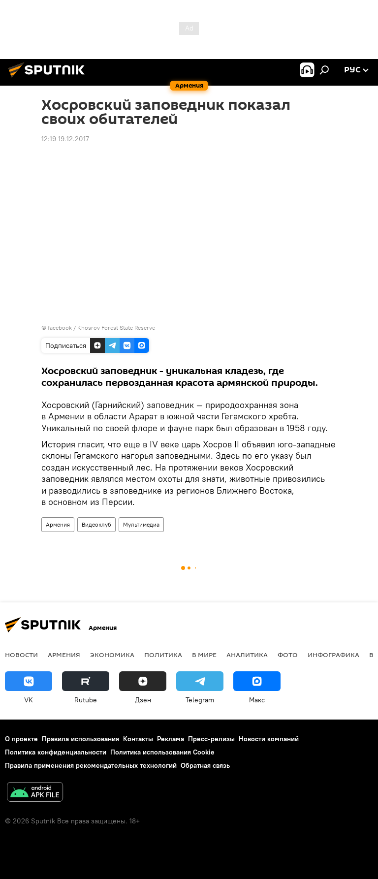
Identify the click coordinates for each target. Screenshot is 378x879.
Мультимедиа (141, 524)
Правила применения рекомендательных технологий (91, 765)
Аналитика (247, 654)
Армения (58, 524)
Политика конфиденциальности (55, 752)
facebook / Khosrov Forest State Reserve (101, 327)
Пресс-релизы (211, 738)
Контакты (138, 738)
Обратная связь (205, 765)
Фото (288, 654)
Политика (163, 654)
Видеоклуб (96, 524)
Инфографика (333, 654)
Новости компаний (269, 738)
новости (21, 654)
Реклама (170, 738)
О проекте (21, 738)
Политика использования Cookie (162, 752)
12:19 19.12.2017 (65, 138)
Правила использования (80, 738)
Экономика (112, 654)
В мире (204, 654)
